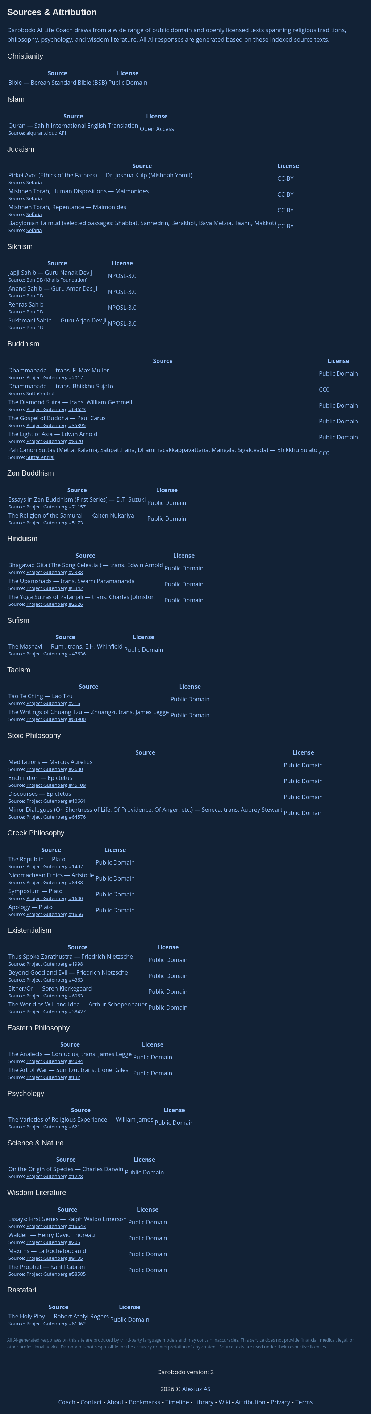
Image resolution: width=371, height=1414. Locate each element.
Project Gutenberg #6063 (54, 995)
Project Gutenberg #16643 (56, 1226)
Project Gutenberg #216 (53, 703)
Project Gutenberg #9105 (54, 1258)
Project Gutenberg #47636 (56, 653)
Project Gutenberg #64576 (56, 817)
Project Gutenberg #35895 (56, 425)
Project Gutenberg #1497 (54, 866)
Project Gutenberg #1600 (54, 898)
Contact (91, 1402)
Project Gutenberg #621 (53, 1126)
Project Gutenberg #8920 (54, 441)
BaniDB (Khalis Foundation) (57, 280)
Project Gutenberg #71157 (56, 506)
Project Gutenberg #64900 (56, 719)
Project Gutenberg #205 (53, 1242)
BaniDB (34, 295)
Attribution (250, 1402)
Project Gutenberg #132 (53, 1077)
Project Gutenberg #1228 (54, 1176)
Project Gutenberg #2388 (54, 572)
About (115, 1402)
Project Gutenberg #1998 (54, 964)
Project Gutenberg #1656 (54, 914)
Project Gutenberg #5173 (54, 522)
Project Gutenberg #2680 (54, 769)
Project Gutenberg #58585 (56, 1274)
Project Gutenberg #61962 (56, 1323)
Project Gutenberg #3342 (54, 588)
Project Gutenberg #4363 (54, 979)
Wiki (224, 1402)
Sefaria (34, 182)
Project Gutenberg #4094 (54, 1061)
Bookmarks (145, 1402)
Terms (304, 1402)
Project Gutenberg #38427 (56, 1011)
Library (204, 1402)
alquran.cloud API (46, 133)
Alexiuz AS (196, 1389)
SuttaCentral (40, 393)
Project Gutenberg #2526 (54, 604)
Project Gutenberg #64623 (56, 409)
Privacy (280, 1402)
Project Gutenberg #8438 (54, 882)
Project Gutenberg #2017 (54, 377)
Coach (67, 1402)
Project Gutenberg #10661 (56, 801)
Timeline (177, 1402)
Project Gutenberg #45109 (56, 785)
